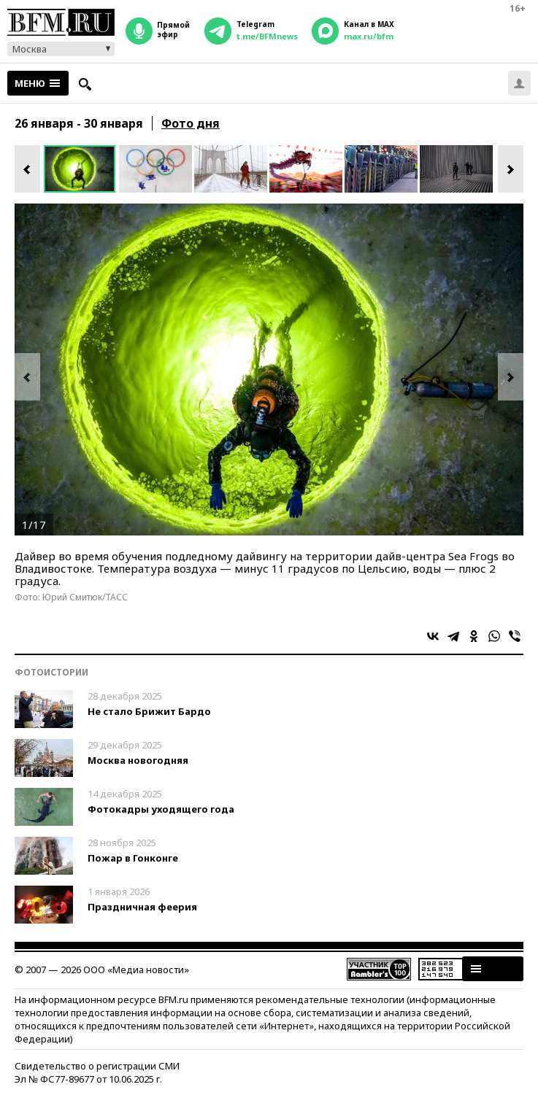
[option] (81, 169)
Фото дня (190, 123)
